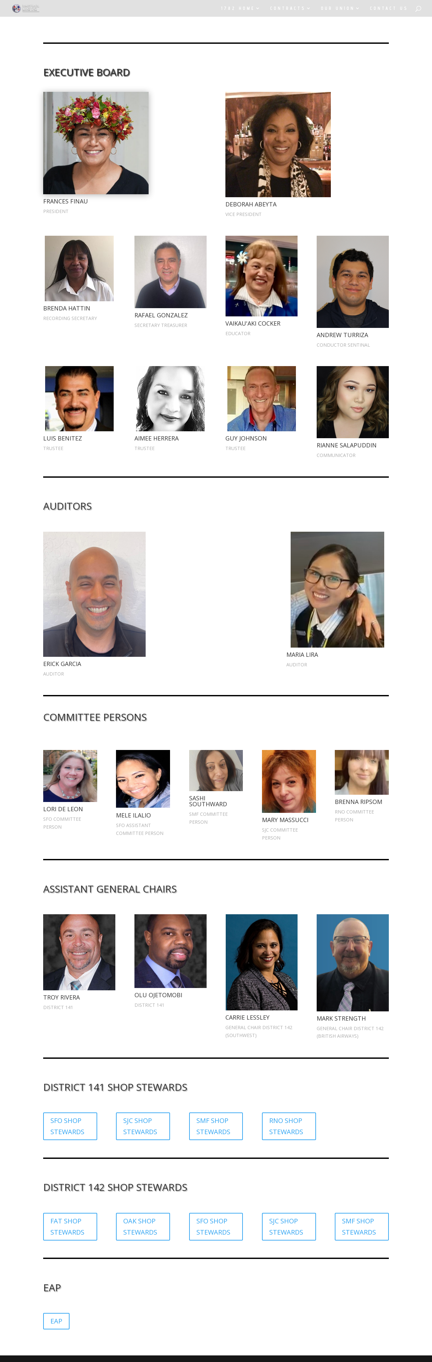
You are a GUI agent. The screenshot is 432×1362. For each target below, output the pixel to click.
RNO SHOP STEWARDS (286, 1126)
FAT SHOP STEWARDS (67, 1226)
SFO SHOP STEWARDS (67, 1126)
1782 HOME (238, 8)
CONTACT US (389, 8)
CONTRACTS (288, 8)
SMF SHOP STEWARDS (213, 1126)
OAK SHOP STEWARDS (140, 1226)
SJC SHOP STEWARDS (140, 1126)
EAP (56, 1321)
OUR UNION (338, 8)
